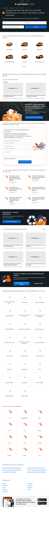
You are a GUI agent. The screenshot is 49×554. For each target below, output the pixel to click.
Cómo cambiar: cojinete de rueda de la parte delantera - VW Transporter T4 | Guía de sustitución (15, 199)
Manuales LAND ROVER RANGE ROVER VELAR (36, 472)
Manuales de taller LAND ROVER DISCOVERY (36, 468)
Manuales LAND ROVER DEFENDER (9, 472)
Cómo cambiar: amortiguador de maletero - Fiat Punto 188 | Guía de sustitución (38, 189)
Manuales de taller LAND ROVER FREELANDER (11, 468)
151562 (28, 489)
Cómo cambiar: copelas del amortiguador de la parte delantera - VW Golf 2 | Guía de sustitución (15, 178)
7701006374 (29, 487)
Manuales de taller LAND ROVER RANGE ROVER (11, 470)
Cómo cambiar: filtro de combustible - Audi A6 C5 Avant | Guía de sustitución (15, 189)
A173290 (4, 483)
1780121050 (29, 485)
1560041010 (5, 485)
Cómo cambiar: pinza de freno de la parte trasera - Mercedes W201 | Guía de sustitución (38, 177)
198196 (3, 487)
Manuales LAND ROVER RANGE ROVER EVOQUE (37, 470)
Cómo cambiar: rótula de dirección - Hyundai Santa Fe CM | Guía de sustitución (38, 199)
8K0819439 (4, 489)
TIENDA (22, 1)
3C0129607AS (5, 491)
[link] (13, 91)
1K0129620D (29, 483)
